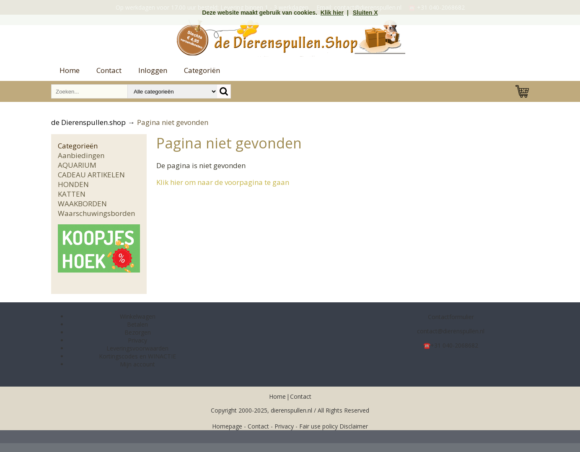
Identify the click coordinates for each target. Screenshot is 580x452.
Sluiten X (365, 12)
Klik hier (332, 12)
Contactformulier (451, 317)
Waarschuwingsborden (96, 213)
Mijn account (137, 364)
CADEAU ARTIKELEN (91, 174)
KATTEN (71, 194)
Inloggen (152, 70)
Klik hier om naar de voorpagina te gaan (222, 182)
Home (70, 70)
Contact (109, 70)
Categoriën (202, 70)
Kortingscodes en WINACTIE (137, 356)
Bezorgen (137, 332)
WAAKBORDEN (82, 203)
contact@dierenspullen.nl (450, 331)
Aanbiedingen (81, 155)
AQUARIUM (77, 165)
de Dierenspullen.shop (88, 122)
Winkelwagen (137, 316)
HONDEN (73, 184)
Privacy (137, 340)
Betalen (137, 324)
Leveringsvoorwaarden (137, 348)
